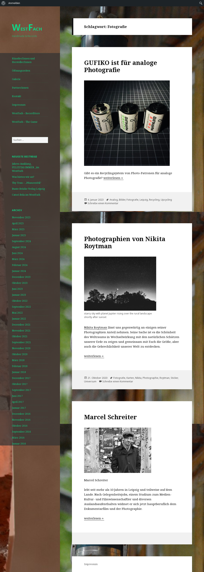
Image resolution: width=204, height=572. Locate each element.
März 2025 (18, 229)
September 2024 (21, 241)
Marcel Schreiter (110, 417)
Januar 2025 (19, 235)
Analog (114, 199)
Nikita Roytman (95, 327)
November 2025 (21, 217)
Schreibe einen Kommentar (103, 203)
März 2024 (18, 259)
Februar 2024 (19, 265)
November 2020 (21, 348)
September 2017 (21, 390)
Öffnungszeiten (21, 70)
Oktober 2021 (19, 336)
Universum (90, 381)
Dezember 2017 (21, 378)
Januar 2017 (19, 408)
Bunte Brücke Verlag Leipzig (28, 188)
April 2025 (18, 223)
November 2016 (21, 419)
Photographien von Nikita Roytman (124, 242)
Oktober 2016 (19, 425)
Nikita (138, 378)
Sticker (174, 378)
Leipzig (144, 199)
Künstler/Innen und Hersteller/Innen (23, 60)
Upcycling (166, 199)
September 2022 (21, 306)
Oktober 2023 (19, 283)
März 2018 (18, 360)
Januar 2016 (19, 443)
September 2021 (21, 342)
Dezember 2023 (21, 277)
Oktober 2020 (19, 354)
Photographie (150, 378)
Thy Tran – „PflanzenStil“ (26, 183)
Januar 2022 (19, 318)
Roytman (165, 378)
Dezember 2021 (21, 324)
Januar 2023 (19, 295)
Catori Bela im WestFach (26, 194)
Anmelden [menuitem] (14, 3)
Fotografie (132, 199)
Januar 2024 (19, 271)
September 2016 (21, 431)
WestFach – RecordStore (26, 113)
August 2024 (19, 247)
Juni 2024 (17, 253)
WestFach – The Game (24, 122)
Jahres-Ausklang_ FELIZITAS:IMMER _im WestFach (25, 167)
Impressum (19, 104)
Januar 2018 (19, 372)
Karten (130, 378)
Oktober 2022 (19, 300)
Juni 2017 (17, 396)
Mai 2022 (17, 312)
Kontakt (16, 96)
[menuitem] (3, 3)
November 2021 (21, 330)
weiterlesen (113, 178)
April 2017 (18, 402)
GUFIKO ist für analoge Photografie (120, 66)
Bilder (122, 199)
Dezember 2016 (21, 413)
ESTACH (27, 29)
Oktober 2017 (19, 384)
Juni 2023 (17, 289)
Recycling (154, 199)
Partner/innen (20, 87)
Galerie (16, 79)
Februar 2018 (19, 366)
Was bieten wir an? (23, 177)
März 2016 (18, 437)
